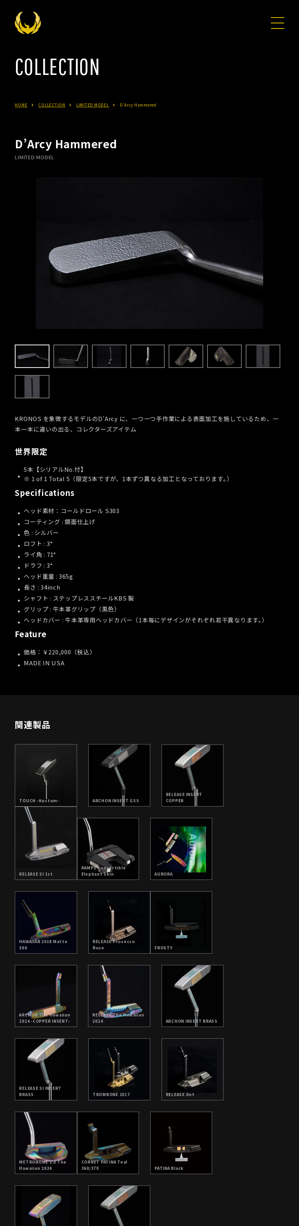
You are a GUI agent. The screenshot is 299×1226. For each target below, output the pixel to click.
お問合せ (217, 1170)
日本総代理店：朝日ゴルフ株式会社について (131, 1170)
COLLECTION (51, 116)
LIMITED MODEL (92, 116)
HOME (21, 116)
